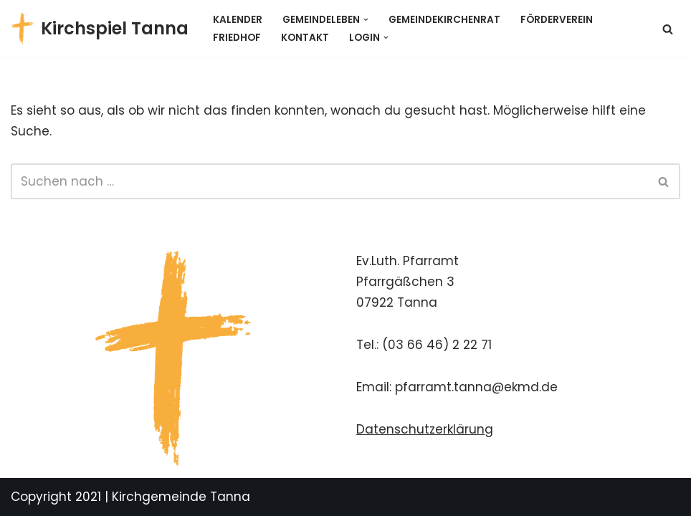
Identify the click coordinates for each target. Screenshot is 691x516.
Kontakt (305, 37)
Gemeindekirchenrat (444, 20)
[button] (365, 19)
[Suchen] (667, 29)
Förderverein (556, 20)
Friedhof (237, 37)
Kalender (237, 20)
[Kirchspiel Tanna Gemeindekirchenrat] (100, 28)
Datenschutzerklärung (424, 429)
